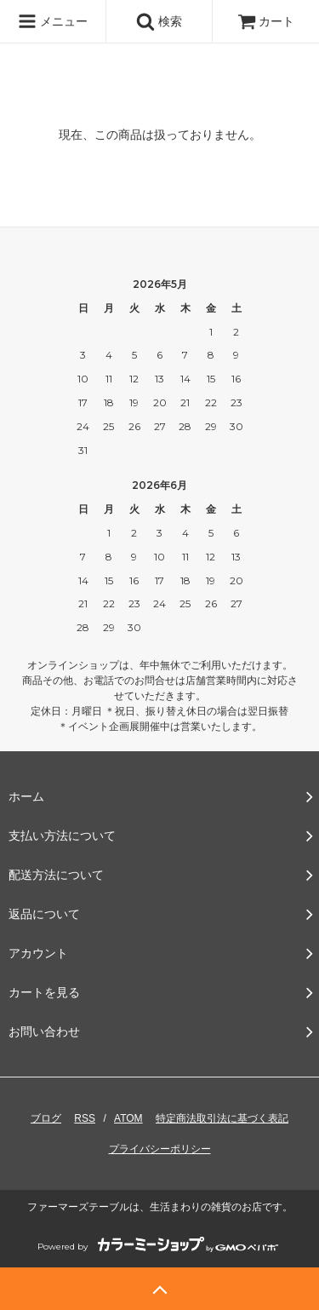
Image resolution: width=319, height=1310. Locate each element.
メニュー (53, 21)
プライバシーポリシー (160, 1149)
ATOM (128, 1118)
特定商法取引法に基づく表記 (222, 1118)
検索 (159, 21)
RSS (84, 1118)
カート (266, 21)
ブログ (46, 1118)
